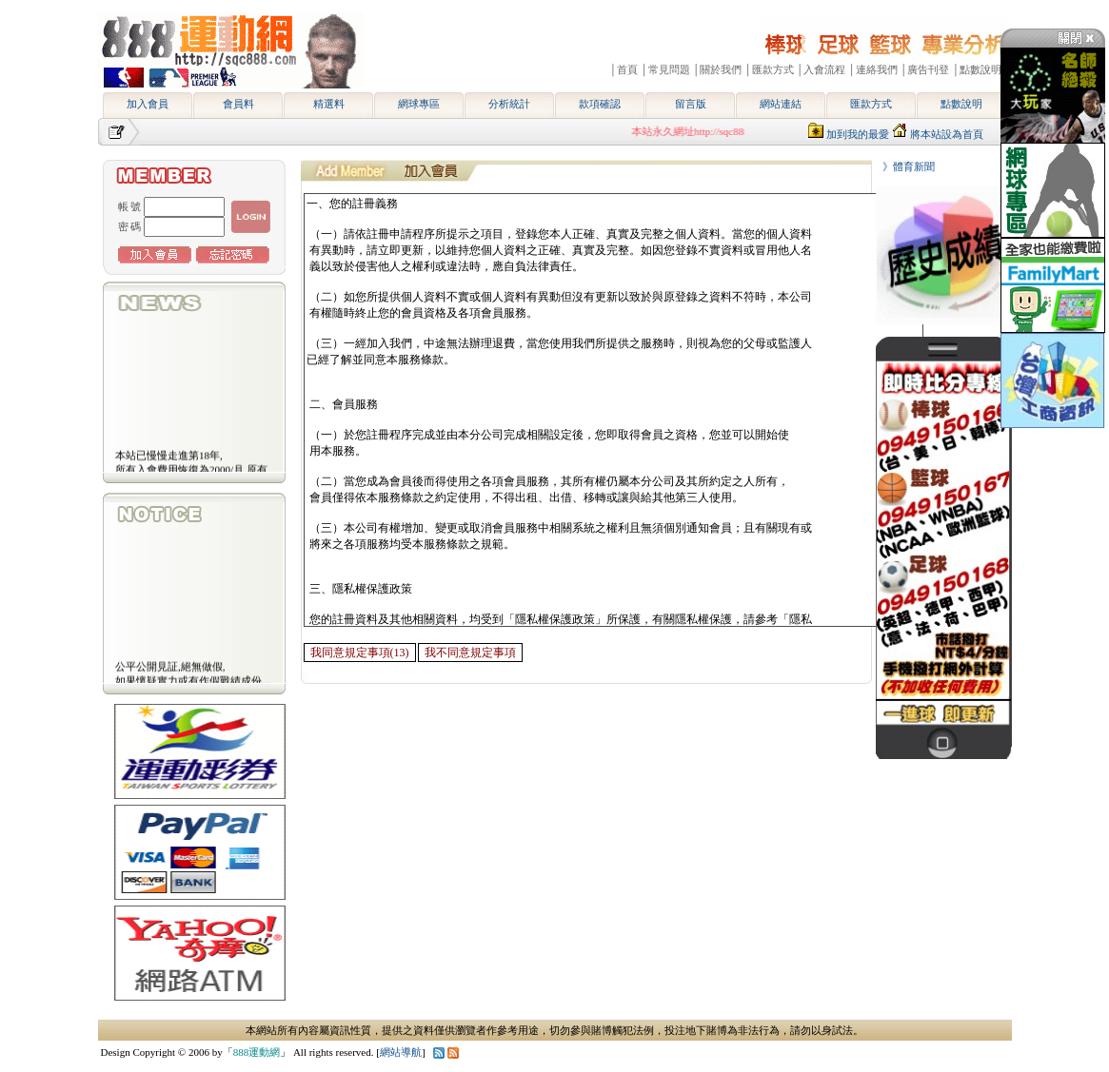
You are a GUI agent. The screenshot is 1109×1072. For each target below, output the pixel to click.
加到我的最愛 (857, 134)
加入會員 (147, 103)
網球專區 (419, 103)
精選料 (329, 103)
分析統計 (509, 103)
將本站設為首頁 (946, 134)
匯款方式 (871, 103)
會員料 (238, 103)
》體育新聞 (903, 166)
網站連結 (781, 103)
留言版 (690, 103)
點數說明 (961, 103)
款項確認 (600, 103)
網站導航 (401, 1052)
